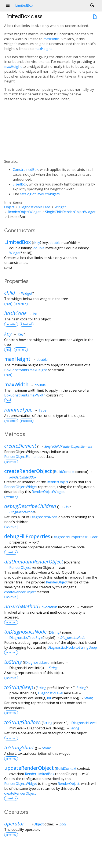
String (55, 632)
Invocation (48, 607)
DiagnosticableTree (34, 207)
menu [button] (7, 5)
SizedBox (20, 184)
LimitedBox (17, 241)
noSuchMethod (21, 606)
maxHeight (43, 48)
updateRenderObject (29, 767)
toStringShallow (21, 722)
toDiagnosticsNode (25, 631)
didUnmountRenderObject (33, 561)
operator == (17, 823)
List (66, 506)
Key (37, 242)
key (8, 333)
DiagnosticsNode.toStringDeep (72, 647)
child (9, 292)
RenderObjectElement (21, 456)
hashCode (15, 313)
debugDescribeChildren (30, 506)
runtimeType (18, 409)
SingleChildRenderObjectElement (68, 446)
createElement (20, 445)
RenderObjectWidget (24, 211)
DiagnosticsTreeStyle (26, 637)
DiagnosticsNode (21, 512)
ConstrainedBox (25, 169)
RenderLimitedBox (22, 477)
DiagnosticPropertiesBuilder (75, 537)
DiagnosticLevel (37, 662)
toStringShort (19, 747)
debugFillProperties (27, 536)
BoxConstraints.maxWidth (24, 395)
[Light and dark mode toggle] (92, 5)
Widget (60, 207)
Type (43, 410)
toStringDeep (18, 687)
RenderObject (57, 482)
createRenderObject (28, 470)
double (55, 242)
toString (13, 661)
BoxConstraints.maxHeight (25, 370)
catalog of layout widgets (40, 194)
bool (62, 824)
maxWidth (51, 39)
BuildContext (64, 471)
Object (9, 207)
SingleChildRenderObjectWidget (70, 211)
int (35, 313)
